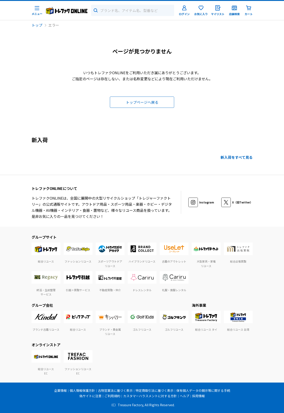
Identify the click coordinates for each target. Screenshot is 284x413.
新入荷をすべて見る (237, 157)
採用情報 (198, 396)
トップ (37, 25)
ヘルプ (184, 396)
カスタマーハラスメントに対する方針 (150, 396)
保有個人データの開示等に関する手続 (203, 390)
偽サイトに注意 (90, 396)
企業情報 (60, 390)
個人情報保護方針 (82, 390)
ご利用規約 (112, 396)
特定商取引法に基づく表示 (154, 390)
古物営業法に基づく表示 (115, 390)
